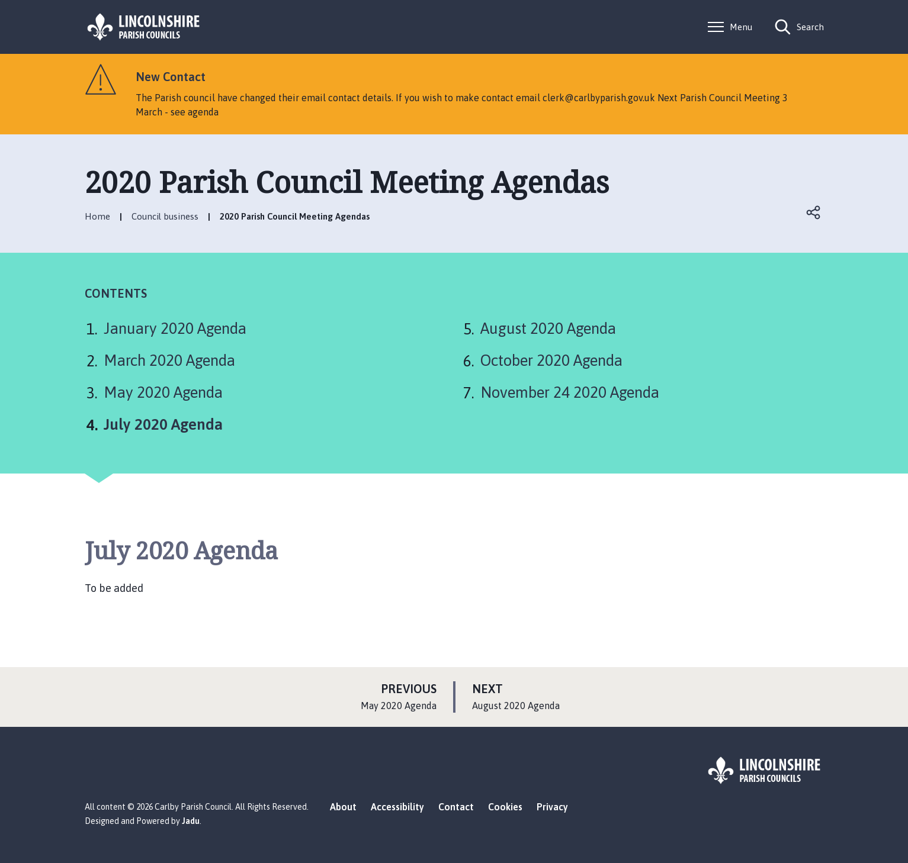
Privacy (552, 806)
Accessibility (397, 806)
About (343, 806)
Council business (164, 216)
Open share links (814, 212)
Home (97, 216)
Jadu (191, 821)
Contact (456, 806)
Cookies (505, 806)
